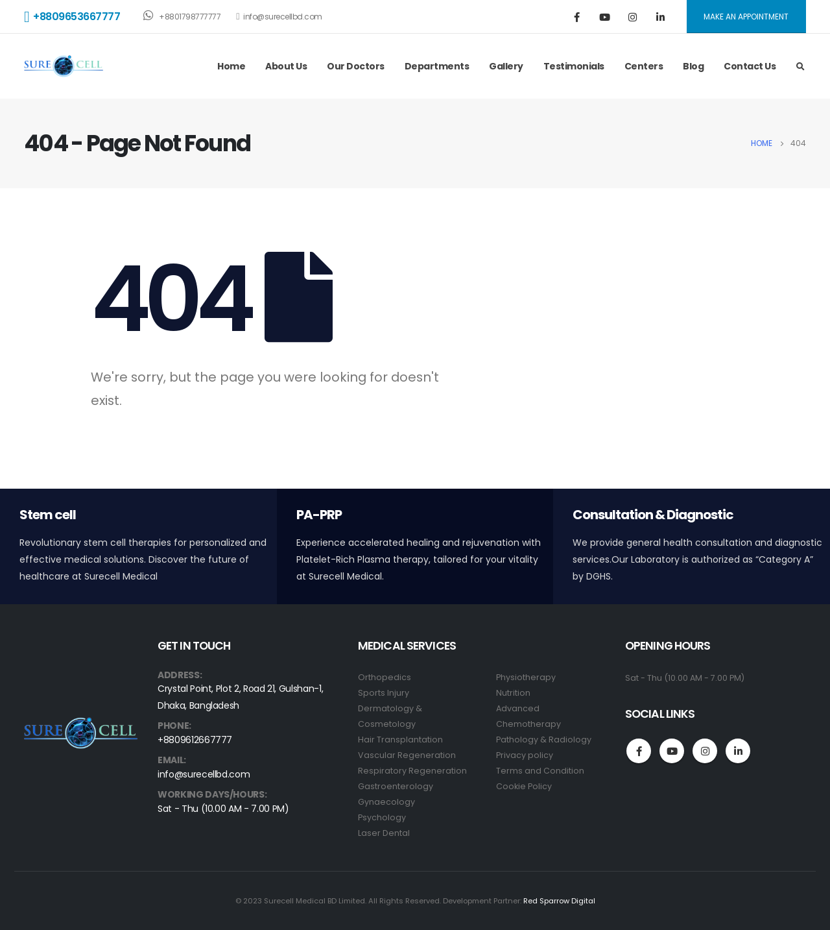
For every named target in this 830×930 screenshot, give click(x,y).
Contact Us (750, 66)
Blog (693, 66)
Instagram (705, 751)
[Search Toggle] (800, 66)
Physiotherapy (526, 677)
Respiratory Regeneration (412, 770)
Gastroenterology (395, 786)
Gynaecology (386, 801)
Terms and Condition (540, 770)
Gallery (506, 66)
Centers (643, 66)
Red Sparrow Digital (559, 901)
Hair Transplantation (400, 739)
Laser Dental (384, 832)
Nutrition (513, 692)
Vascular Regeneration (407, 755)
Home (231, 66)
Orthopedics (384, 677)
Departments (437, 66)
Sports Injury (383, 692)
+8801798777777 (181, 15)
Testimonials (573, 66)
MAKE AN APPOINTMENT (746, 16)
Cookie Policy (524, 786)
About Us (286, 66)
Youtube (671, 751)
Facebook (638, 751)
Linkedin (738, 751)
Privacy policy (524, 755)
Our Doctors (356, 66)
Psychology (382, 817)
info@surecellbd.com (279, 16)
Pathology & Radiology (543, 739)
